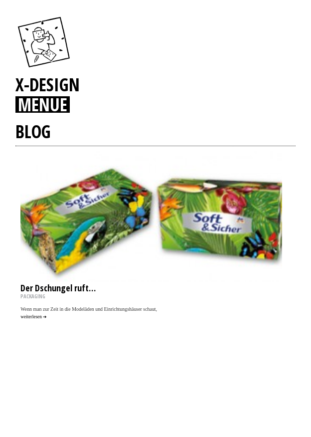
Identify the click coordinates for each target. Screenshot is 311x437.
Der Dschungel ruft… (58, 288)
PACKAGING (32, 296)
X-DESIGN (47, 84)
